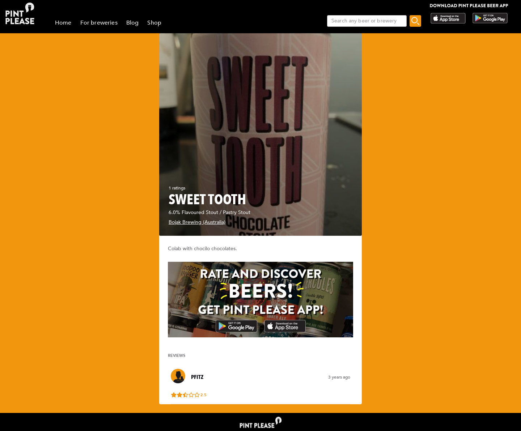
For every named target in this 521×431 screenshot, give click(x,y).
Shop (154, 23)
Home (63, 23)
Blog (132, 23)
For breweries (99, 23)
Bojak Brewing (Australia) (197, 222)
